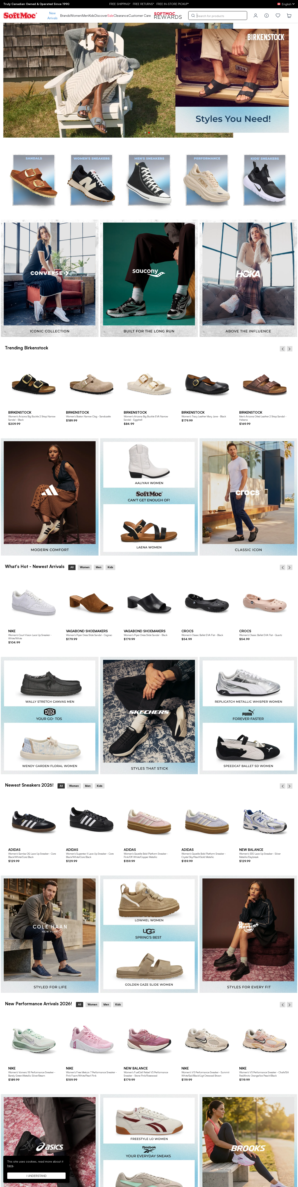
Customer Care (140, 15)
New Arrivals (52, 15)
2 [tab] (149, 132)
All (71, 567)
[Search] (217, 15)
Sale (110, 15)
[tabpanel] (149, 80)
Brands (65, 15)
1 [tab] (145, 132)
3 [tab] (153, 132)
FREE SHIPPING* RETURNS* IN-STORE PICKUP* (149, 4)
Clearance (121, 15)
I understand (36, 1175)
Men (85, 15)
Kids (91, 15)
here (10, 1165)
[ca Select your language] (286, 4)
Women (76, 15)
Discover (100, 15)
